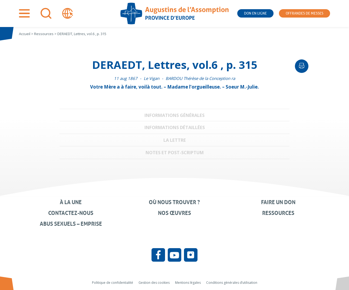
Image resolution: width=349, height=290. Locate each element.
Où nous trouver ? (174, 202)
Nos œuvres (174, 213)
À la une (71, 202)
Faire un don (278, 202)
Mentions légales (188, 282)
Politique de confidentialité (112, 282)
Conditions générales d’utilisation (231, 282)
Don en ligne (255, 13)
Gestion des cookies (154, 282)
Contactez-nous (70, 213)
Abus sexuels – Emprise (71, 224)
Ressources (278, 213)
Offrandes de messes (304, 13)
